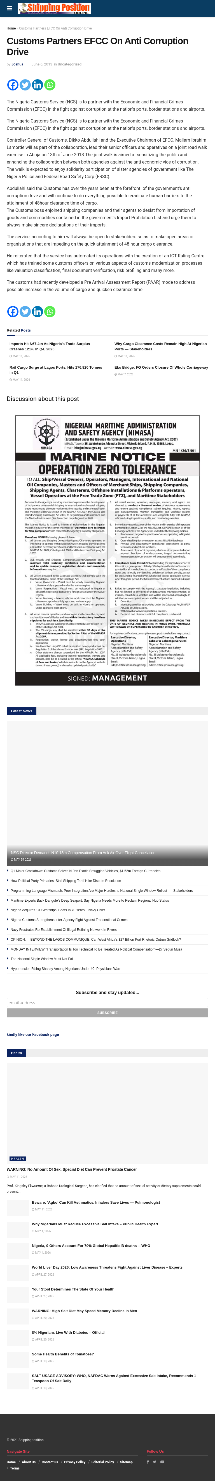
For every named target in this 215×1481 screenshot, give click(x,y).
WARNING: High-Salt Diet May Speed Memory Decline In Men (84, 1311)
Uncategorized (69, 64)
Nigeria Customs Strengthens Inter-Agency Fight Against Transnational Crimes (69, 920)
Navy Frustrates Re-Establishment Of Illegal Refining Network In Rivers (64, 930)
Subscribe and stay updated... (107, 992)
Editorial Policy (103, 1462)
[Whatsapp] (49, 84)
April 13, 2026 (43, 1361)
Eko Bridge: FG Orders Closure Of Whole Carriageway (161, 367)
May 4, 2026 (41, 1231)
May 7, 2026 (123, 374)
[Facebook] (12, 84)
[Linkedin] (37, 84)
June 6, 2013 (42, 64)
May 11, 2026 (20, 356)
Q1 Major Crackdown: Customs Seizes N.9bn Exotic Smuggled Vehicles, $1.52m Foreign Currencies (85, 871)
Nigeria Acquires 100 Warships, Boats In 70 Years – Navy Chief (58, 910)
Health (17, 1159)
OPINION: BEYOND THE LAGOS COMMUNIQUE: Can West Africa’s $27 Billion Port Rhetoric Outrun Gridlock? (96, 940)
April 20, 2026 (43, 1317)
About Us (29, 1462)
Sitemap (126, 1462)
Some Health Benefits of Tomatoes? (63, 1354)
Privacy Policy (74, 1462)
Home (11, 28)
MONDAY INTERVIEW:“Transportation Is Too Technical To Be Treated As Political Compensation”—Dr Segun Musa (96, 949)
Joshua (17, 64)
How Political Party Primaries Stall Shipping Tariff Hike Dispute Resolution (66, 881)
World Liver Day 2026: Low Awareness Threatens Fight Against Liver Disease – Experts (107, 1267)
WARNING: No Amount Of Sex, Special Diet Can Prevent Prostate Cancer (72, 1169)
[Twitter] (25, 84)
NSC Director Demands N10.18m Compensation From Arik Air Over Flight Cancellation (83, 853)
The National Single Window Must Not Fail (42, 959)
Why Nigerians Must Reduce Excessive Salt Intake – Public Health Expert (95, 1224)
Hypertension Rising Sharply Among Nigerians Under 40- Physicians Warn (66, 969)
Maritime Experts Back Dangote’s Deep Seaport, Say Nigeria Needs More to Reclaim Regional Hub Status (90, 900)
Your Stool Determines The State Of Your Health (73, 1289)
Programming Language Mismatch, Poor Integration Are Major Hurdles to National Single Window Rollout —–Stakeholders (102, 891)
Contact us (50, 1462)
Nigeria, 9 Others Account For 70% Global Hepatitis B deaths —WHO (91, 1246)
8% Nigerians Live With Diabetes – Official (68, 1332)
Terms (15, 1468)
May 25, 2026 (21, 859)
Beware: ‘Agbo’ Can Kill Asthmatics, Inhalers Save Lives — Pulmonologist (96, 1202)
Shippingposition (30, 1440)
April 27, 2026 (43, 1274)
